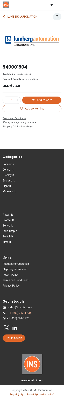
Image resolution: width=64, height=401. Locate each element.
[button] (57, 16)
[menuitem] (16, 394)
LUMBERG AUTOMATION (20, 16)
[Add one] (18, 100)
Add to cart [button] (42, 100)
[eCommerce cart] (51, 4)
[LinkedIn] (15, 327)
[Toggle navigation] (58, 4)
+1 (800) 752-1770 (19, 313)
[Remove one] (6, 100)
